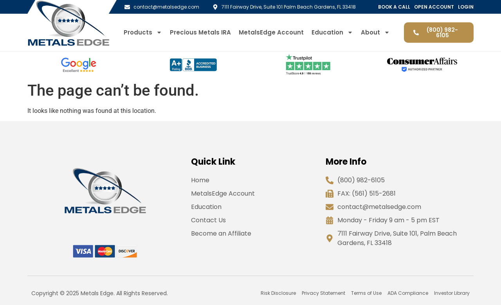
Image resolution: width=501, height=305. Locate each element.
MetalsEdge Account (271, 32)
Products (143, 32)
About (375, 32)
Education (332, 32)
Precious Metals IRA (200, 32)
